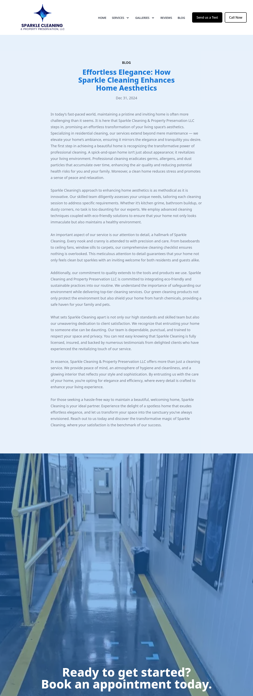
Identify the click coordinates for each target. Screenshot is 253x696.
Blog (181, 18)
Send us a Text (207, 17)
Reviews (166, 18)
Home (102, 18)
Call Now (235, 17)
